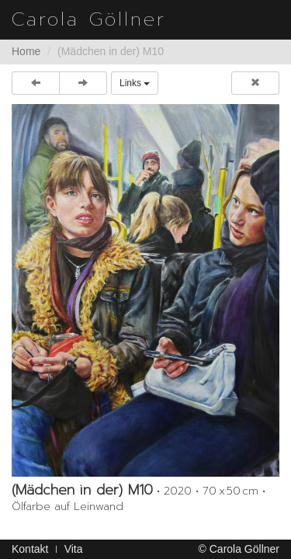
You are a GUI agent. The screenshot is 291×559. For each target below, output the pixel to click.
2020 (178, 491)
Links (135, 83)
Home (26, 51)
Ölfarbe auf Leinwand (67, 506)
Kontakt (30, 549)
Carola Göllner (89, 19)
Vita (73, 549)
